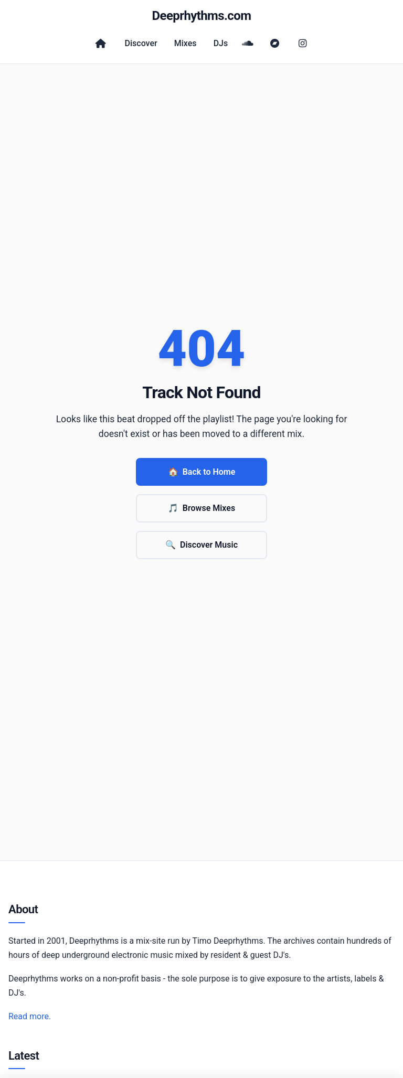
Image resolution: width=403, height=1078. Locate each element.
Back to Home (202, 472)
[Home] (100, 43)
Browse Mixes (201, 508)
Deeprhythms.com (201, 15)
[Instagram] (302, 43)
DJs (221, 43)
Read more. (29, 1016)
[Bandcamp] (275, 43)
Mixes (185, 43)
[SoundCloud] (247, 43)
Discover (141, 43)
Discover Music (201, 545)
